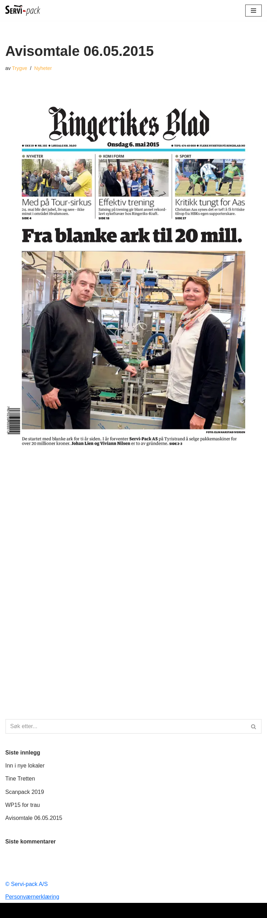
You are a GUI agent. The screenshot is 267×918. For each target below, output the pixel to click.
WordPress (155, 910)
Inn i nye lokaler (25, 766)
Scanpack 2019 (24, 792)
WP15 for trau (22, 805)
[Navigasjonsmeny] (253, 11)
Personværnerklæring (32, 897)
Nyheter (43, 68)
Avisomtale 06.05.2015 (33, 818)
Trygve (19, 68)
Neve (104, 910)
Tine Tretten (20, 779)
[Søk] (125, 726)
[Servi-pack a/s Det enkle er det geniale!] (22, 10)
